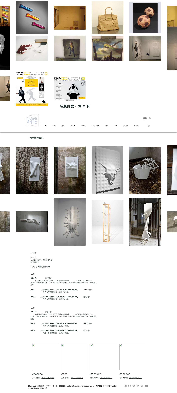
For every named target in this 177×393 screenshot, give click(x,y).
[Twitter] (133, 385)
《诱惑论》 (48, 278)
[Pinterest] (142, 385)
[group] (89, 361)
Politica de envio (48, 378)
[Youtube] (146, 385)
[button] (149, 125)
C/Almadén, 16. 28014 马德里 (39, 386)
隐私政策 (43, 388)
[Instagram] (125, 385)
